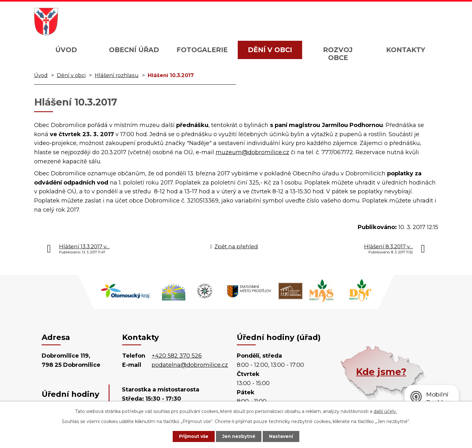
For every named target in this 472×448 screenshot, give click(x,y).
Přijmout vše (193, 436)
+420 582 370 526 (177, 355)
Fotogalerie (202, 50)
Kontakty (405, 50)
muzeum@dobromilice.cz (252, 152)
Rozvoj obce (338, 54)
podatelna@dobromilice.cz (190, 364)
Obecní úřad (134, 50)
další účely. (385, 411)
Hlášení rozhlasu (117, 75)
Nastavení (282, 436)
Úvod (66, 50)
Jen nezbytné (238, 436)
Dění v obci (270, 50)
